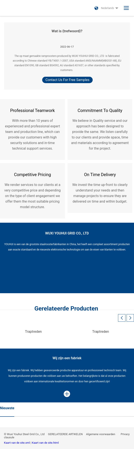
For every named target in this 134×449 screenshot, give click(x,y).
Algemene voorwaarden (101, 434)
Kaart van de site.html (45, 442)
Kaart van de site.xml (17, 442)
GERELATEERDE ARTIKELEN (65, 434)
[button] (130, 318)
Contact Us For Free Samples (67, 80)
